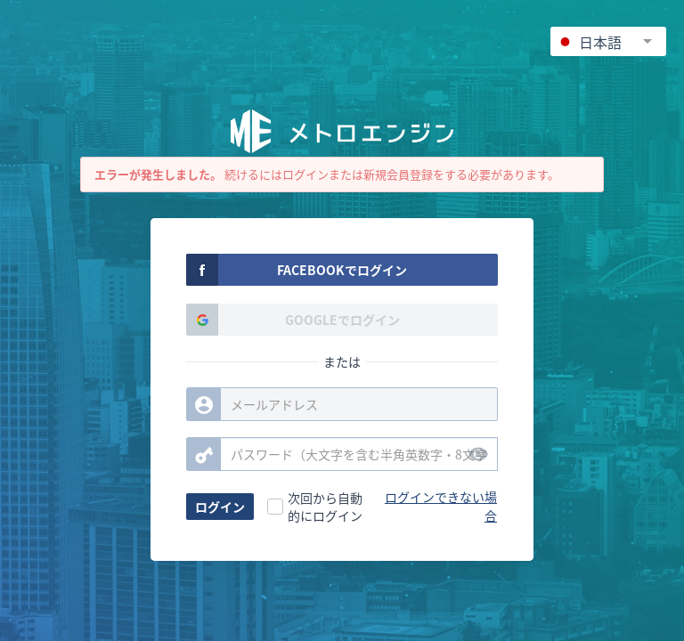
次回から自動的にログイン (325, 506)
